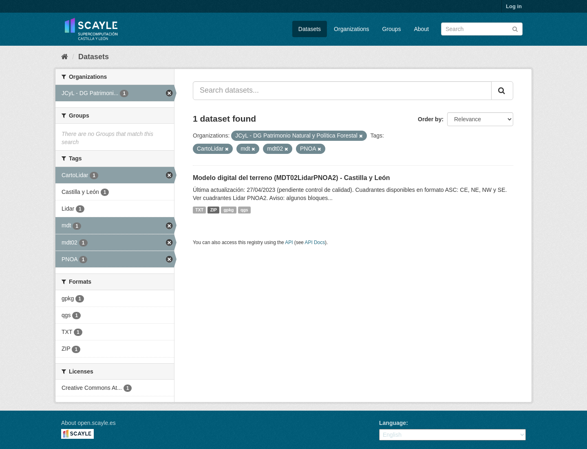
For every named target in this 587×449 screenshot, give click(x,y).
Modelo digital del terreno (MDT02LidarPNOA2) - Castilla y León (291, 177)
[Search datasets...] (342, 90)
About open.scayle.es (88, 423)
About (421, 29)
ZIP (213, 209)
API (289, 242)
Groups (391, 29)
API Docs (315, 242)
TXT (199, 209)
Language (392, 423)
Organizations (351, 29)
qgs (244, 209)
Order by (429, 119)
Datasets (309, 29)
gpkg (228, 209)
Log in (514, 6)
